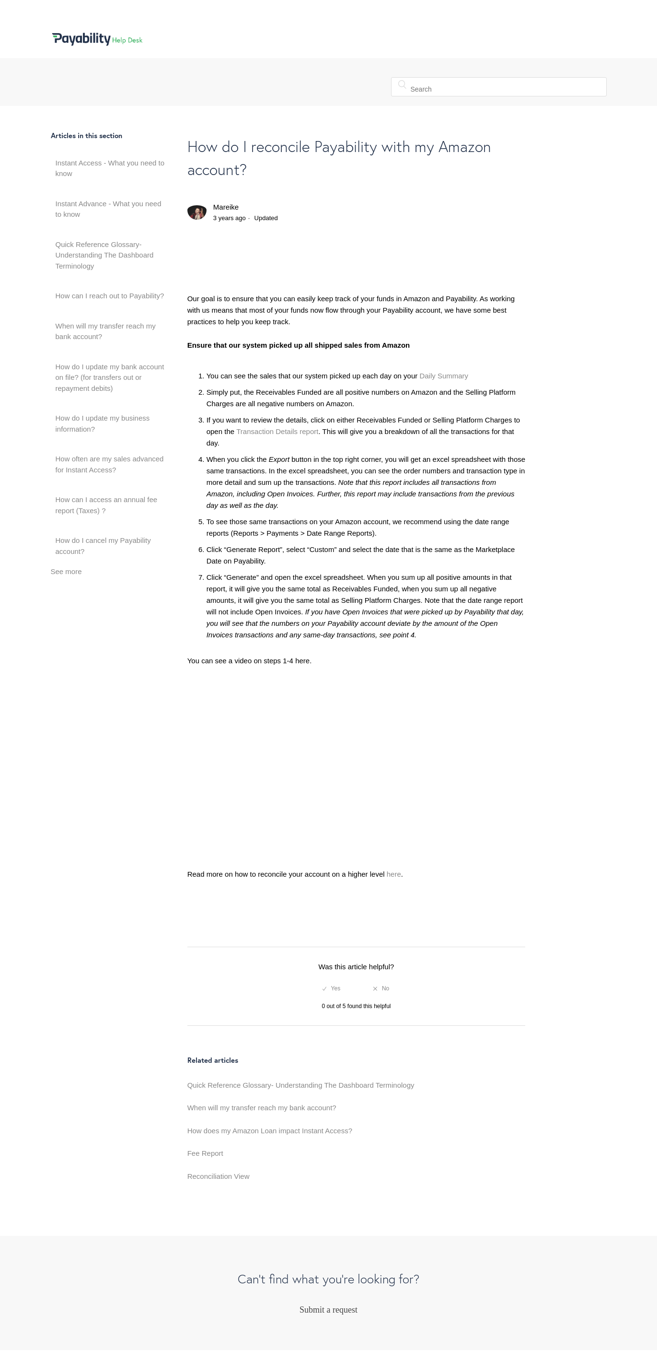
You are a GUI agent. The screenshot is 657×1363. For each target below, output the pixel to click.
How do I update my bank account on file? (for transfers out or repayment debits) (110, 377)
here (394, 874)
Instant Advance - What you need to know (108, 209)
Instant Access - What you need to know (110, 168)
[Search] (499, 86)
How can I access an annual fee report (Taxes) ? (107, 505)
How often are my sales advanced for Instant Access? (110, 464)
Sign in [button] (585, 39)
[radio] (331, 988)
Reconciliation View (218, 1176)
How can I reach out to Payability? (110, 296)
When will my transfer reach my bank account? (106, 331)
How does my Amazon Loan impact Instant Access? (269, 1131)
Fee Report (205, 1153)
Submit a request (328, 1310)
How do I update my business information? (103, 423)
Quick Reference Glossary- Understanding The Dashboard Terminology (105, 255)
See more (66, 571)
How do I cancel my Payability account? (103, 545)
